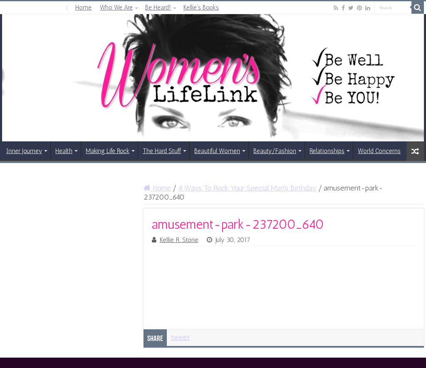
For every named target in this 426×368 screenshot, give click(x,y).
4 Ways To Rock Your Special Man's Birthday (247, 188)
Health (63, 151)
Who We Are (116, 7)
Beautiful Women (217, 151)
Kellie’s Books (201, 7)
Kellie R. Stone (179, 240)
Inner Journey (24, 151)
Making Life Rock (107, 151)
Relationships (327, 151)
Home (83, 7)
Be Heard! (158, 7)
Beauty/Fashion (274, 151)
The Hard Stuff (162, 151)
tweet (180, 337)
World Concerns (379, 151)
